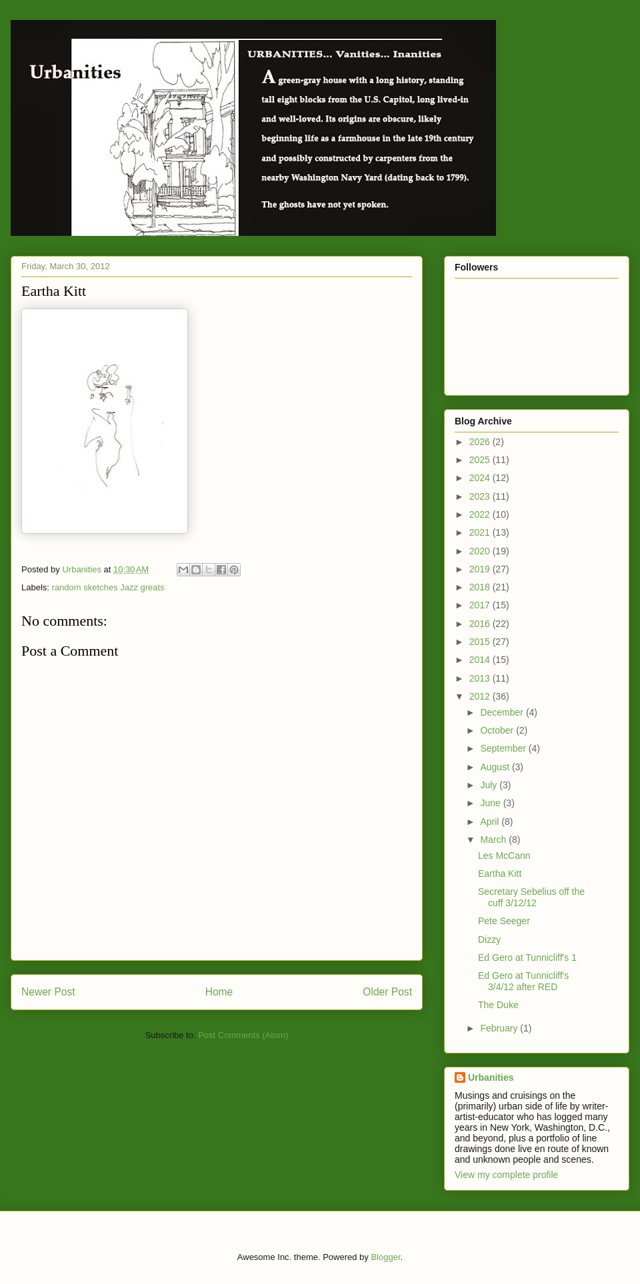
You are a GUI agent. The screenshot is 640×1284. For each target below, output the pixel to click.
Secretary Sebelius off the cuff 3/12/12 (531, 897)
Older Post (387, 991)
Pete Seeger (504, 921)
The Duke (498, 1004)
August (495, 767)
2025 (481, 459)
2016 (481, 623)
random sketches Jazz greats (108, 587)
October (498, 730)
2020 (481, 551)
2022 (481, 514)
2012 (481, 696)
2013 (481, 678)
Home (219, 991)
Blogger (385, 1257)
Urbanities (490, 1077)
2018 (481, 587)
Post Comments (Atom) (243, 1035)
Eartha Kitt (499, 873)
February (500, 1028)
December (502, 712)
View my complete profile (506, 1174)
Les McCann (504, 855)
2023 (481, 496)
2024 (481, 477)
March (494, 839)
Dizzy (489, 939)
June (491, 803)
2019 (481, 569)
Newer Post (48, 991)
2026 (481, 441)
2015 (481, 641)
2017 (481, 605)
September (504, 748)
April (490, 821)
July (489, 785)
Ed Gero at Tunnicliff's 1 (527, 957)
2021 (481, 532)
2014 (481, 659)
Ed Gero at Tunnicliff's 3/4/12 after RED (523, 981)
